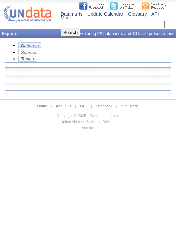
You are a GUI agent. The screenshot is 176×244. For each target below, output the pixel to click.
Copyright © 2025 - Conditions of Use (88, 116)
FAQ (83, 106)
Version (88, 128)
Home (42, 106)
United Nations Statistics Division (88, 122)
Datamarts (72, 14)
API (155, 14)
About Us (63, 106)
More (66, 17)
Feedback (104, 106)
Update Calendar (105, 14)
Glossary (137, 14)
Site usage (130, 106)
